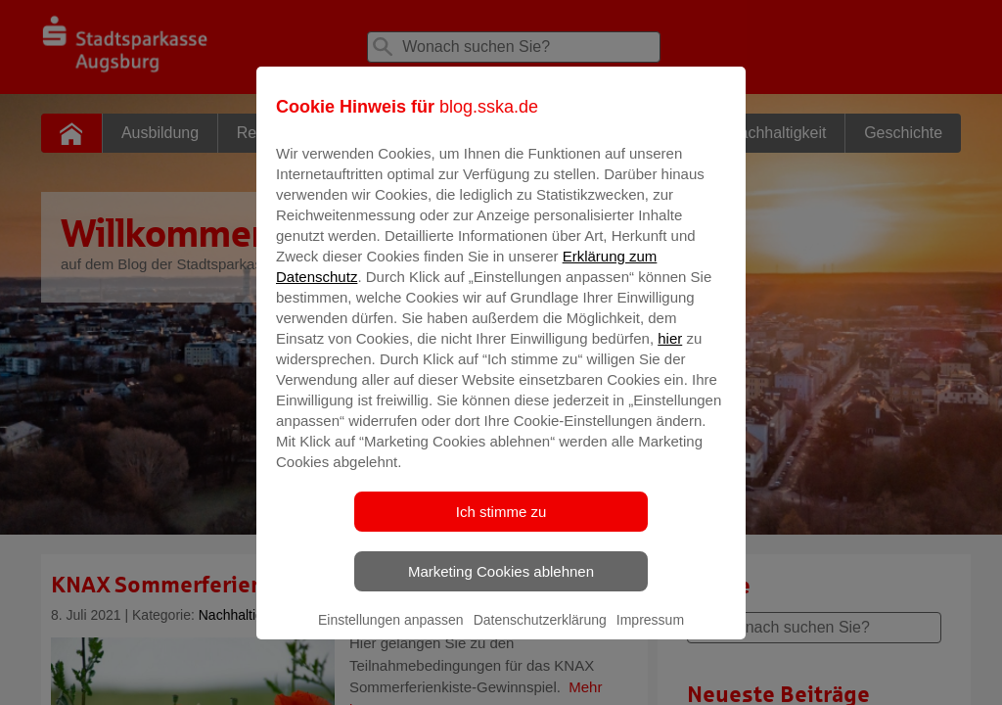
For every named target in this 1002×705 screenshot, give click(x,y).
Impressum (650, 633)
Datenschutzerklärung (540, 633)
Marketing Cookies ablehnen (501, 585)
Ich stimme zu (501, 525)
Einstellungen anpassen (391, 633)
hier (670, 352)
